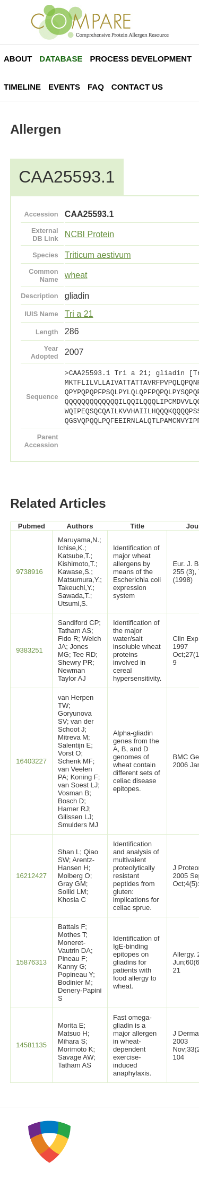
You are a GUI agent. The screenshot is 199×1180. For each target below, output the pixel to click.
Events (64, 86)
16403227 (31, 761)
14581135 (31, 1045)
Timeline (22, 86)
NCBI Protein (89, 234)
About (18, 58)
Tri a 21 (79, 313)
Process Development (141, 58)
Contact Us (137, 86)
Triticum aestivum (98, 254)
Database (60, 58)
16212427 (31, 876)
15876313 (31, 962)
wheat (76, 275)
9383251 (29, 650)
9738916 (29, 572)
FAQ (96, 86)
